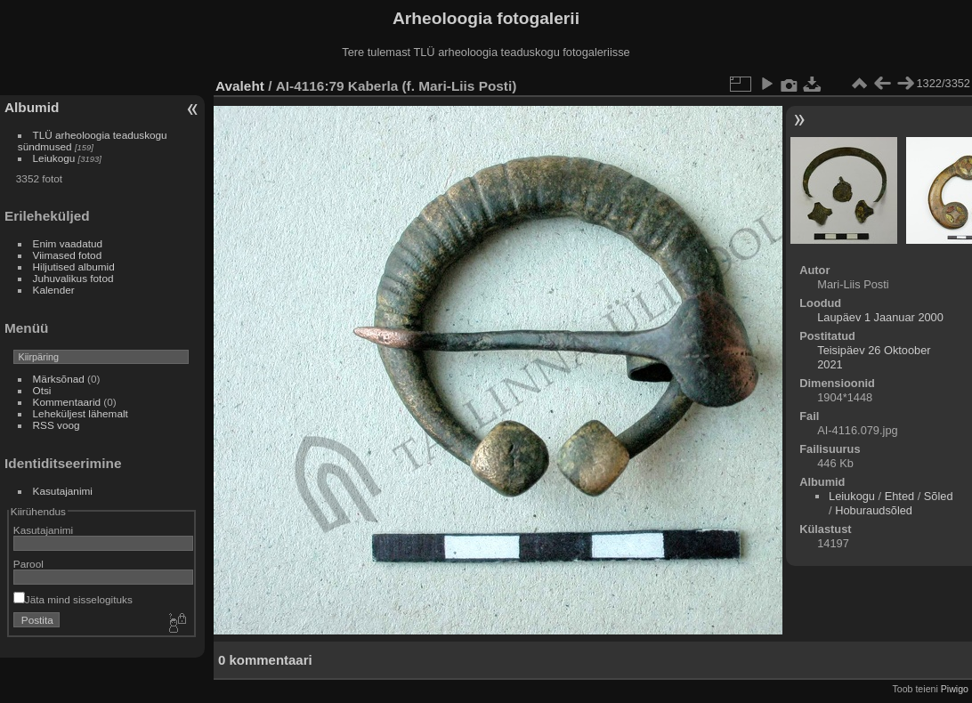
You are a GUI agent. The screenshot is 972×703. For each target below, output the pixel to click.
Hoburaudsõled (873, 510)
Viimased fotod (67, 255)
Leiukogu (54, 158)
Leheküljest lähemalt (80, 413)
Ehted (899, 496)
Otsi (42, 390)
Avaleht (239, 85)
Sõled (938, 496)
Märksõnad (59, 378)
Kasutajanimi (63, 491)
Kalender (54, 289)
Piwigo (954, 688)
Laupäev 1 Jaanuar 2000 (880, 317)
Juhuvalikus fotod (73, 278)
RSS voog (56, 425)
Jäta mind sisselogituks (73, 599)
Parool (28, 564)
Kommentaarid (67, 402)
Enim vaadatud (68, 243)
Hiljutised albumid (74, 266)
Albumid (31, 107)
